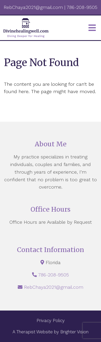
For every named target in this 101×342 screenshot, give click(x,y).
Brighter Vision (74, 331)
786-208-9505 (53, 274)
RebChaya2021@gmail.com (53, 287)
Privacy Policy (51, 320)
